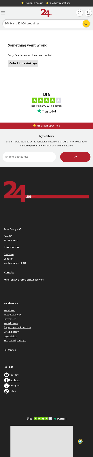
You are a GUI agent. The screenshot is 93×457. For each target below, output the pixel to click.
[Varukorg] (88, 12)
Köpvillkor (9, 310)
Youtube (14, 375)
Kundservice (37, 280)
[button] (80, 441)
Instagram (14, 386)
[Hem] (46, 13)
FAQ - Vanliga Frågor (15, 341)
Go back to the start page (23, 63)
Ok (75, 157)
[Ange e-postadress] (29, 157)
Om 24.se (9, 254)
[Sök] (46, 23)
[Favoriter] (79, 12)
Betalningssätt (11, 332)
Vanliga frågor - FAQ (15, 263)
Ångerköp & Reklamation (17, 328)
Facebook (14, 380)
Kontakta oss (11, 323)
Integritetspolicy (12, 315)
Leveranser (10, 319)
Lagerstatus (10, 336)
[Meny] (3, 12)
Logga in (8, 259)
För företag (10, 350)
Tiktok (12, 391)
